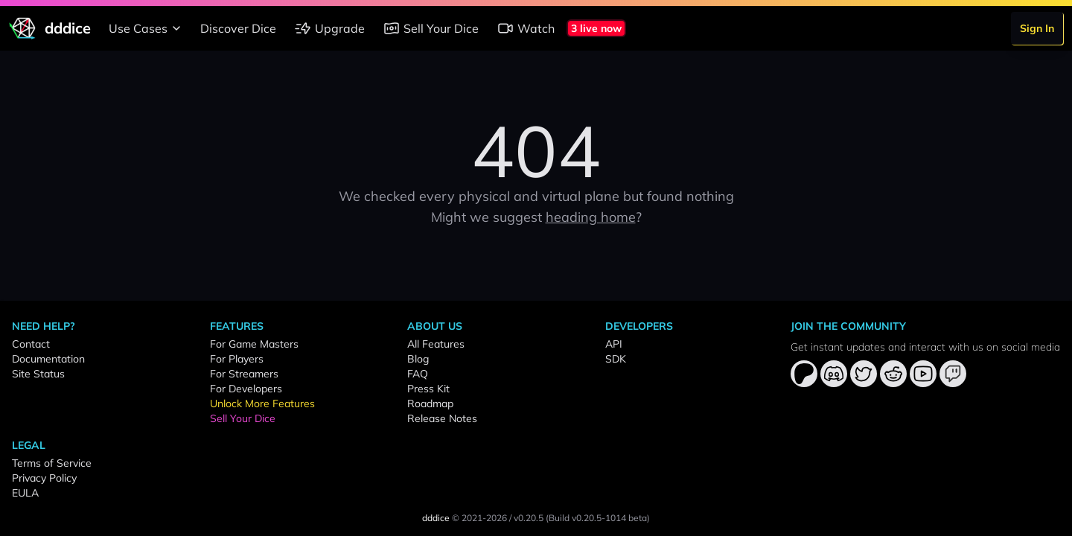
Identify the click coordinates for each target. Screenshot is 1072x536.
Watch (526, 28)
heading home (591, 217)
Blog (418, 359)
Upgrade (329, 28)
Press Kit (428, 388)
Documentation (48, 359)
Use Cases (147, 28)
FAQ (417, 373)
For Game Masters (254, 344)
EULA (25, 493)
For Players (237, 359)
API (613, 344)
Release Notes (442, 418)
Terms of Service (52, 463)
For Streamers (244, 373)
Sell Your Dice (431, 28)
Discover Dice (238, 28)
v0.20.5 (528, 517)
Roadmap (430, 403)
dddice (436, 517)
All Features (436, 344)
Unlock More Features (262, 403)
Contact (31, 344)
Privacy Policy (44, 478)
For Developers (246, 388)
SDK (615, 359)
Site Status (38, 373)
